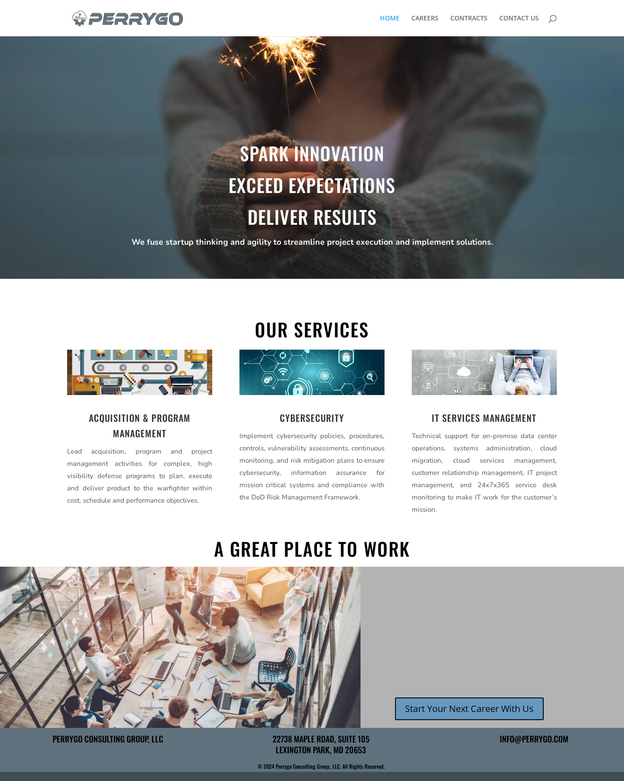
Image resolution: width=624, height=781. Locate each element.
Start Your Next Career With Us (469, 708)
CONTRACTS (468, 18)
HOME (390, 18)
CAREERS (425, 18)
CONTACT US (519, 18)
